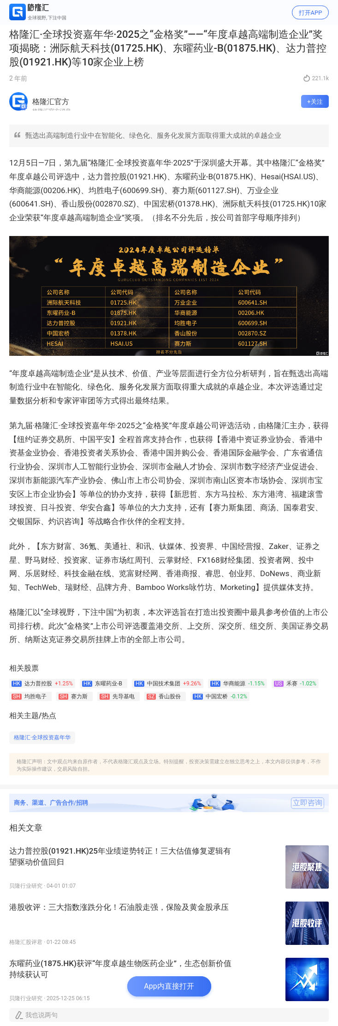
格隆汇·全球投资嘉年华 (42, 737)
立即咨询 (307, 803)
